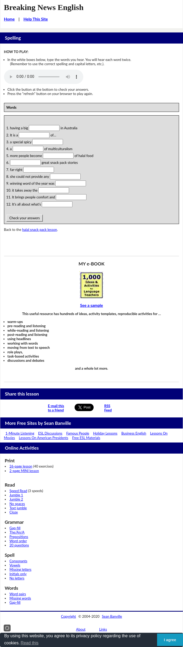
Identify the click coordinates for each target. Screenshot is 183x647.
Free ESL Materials (86, 438)
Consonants (18, 561)
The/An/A (17, 532)
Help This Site (36, 19)
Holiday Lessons (105, 433)
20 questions (19, 545)
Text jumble (18, 508)
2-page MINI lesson (24, 471)
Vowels (15, 565)
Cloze (14, 512)
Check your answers (24, 218)
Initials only (18, 574)
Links (103, 629)
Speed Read (18, 491)
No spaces (17, 504)
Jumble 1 (16, 495)
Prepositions (19, 537)
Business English (133, 433)
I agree (170, 640)
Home (9, 19)
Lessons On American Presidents (43, 438)
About (81, 629)
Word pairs (18, 594)
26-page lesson (21, 466)
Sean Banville (112, 616)
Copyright (68, 616)
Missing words (20, 598)
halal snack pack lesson (39, 229)
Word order (18, 541)
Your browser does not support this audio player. (43, 77)
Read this (30, 643)
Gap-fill (15, 528)
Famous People (77, 433)
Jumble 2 (16, 499)
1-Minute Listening (19, 433)
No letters (17, 578)
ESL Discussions (50, 433)
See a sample (91, 305)
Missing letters (20, 569)
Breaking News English (44, 7)
